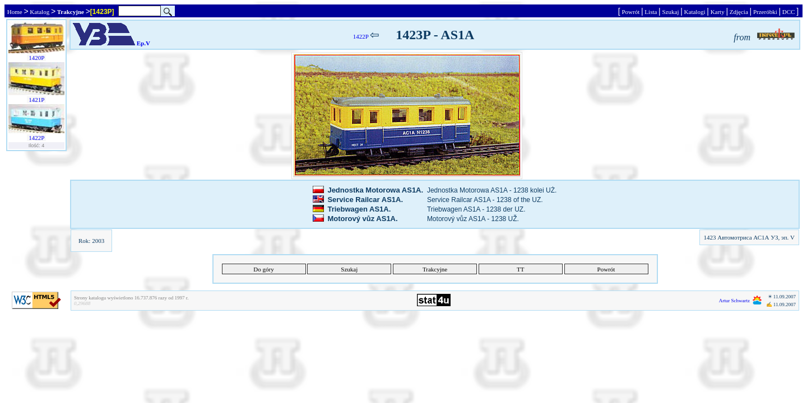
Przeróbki (765, 11)
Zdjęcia (738, 11)
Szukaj (670, 11)
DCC (788, 11)
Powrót (630, 11)
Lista (651, 11)
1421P (36, 99)
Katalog (40, 11)
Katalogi (695, 11)
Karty (717, 11)
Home (15, 11)
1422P (36, 137)
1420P (36, 57)
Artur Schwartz (734, 300)
